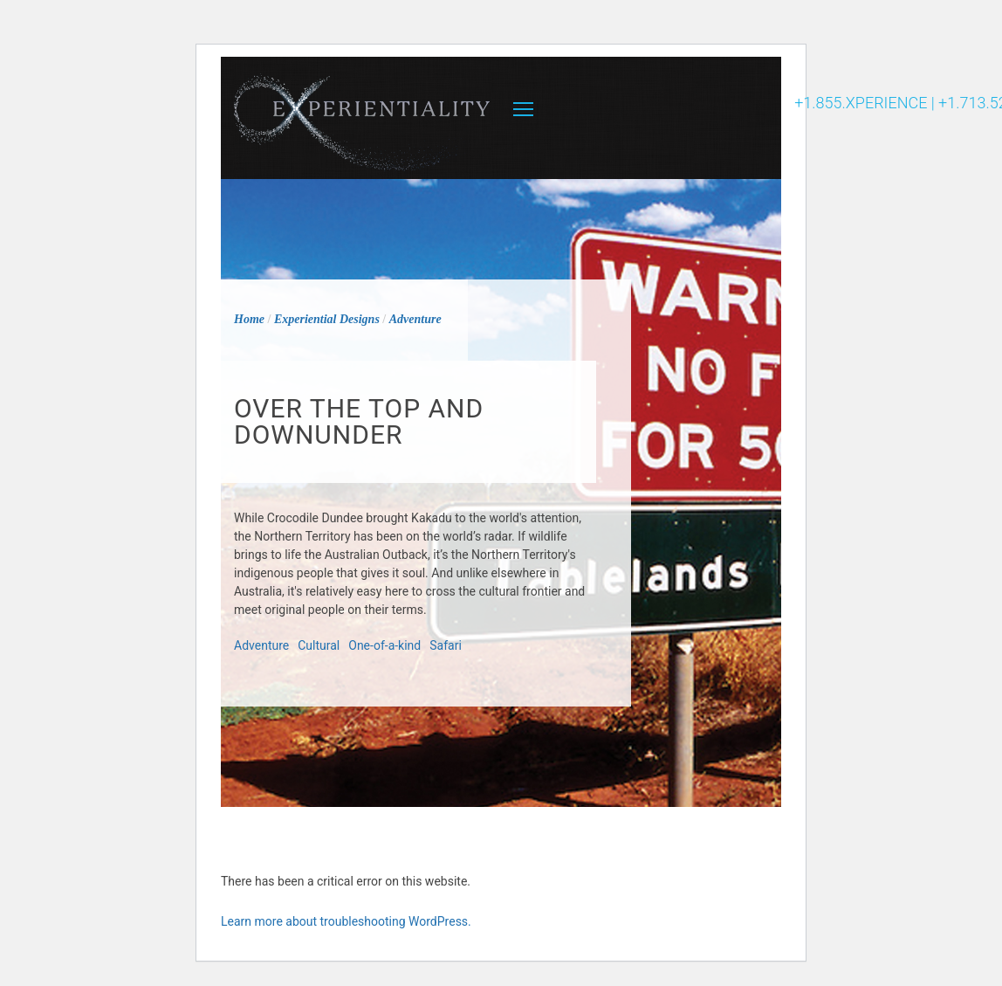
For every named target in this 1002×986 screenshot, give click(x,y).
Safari (445, 645)
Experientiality (362, 118)
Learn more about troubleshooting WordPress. (346, 921)
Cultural (319, 645)
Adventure (261, 645)
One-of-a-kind (384, 645)
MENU (523, 109)
